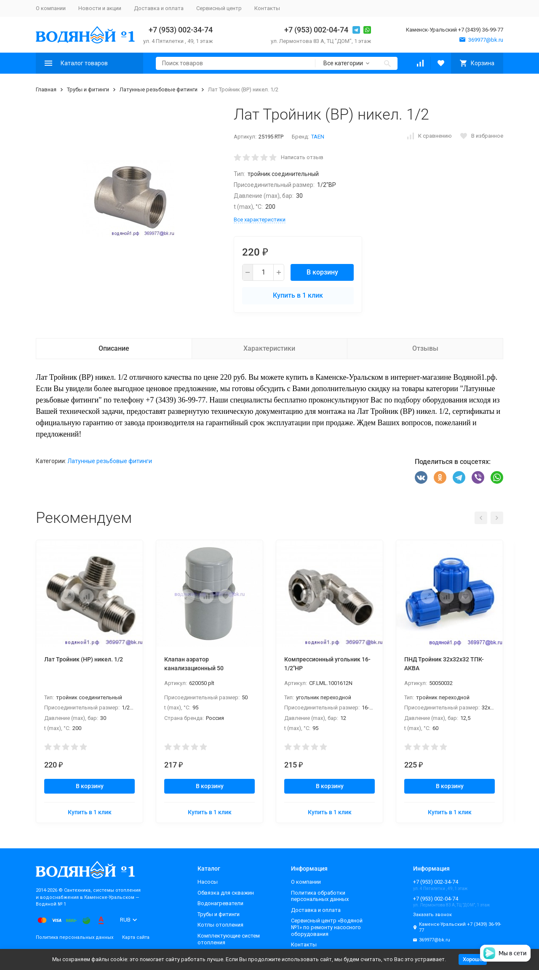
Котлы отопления (220, 925)
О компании (51, 8)
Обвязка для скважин (225, 893)
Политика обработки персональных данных (320, 896)
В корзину (322, 272)
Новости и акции (99, 8)
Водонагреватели (220, 903)
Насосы (207, 882)
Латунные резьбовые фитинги (158, 89)
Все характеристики (260, 219)
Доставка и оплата (159, 8)
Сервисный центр (219, 8)
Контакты (267, 8)
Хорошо (473, 959)
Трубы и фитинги (88, 89)
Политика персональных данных (74, 937)
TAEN (317, 136)
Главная (46, 89)
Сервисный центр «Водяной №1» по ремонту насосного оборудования (327, 927)
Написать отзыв (302, 157)
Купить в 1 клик (298, 295)
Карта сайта (135, 937)
